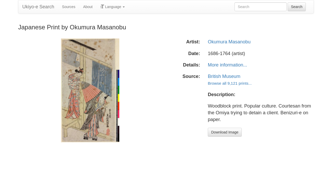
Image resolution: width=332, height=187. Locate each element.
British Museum (224, 76)
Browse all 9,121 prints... (230, 83)
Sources (68, 7)
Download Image (224, 132)
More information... (227, 65)
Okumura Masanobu (229, 41)
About (88, 7)
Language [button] (112, 7)
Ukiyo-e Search (38, 6)
